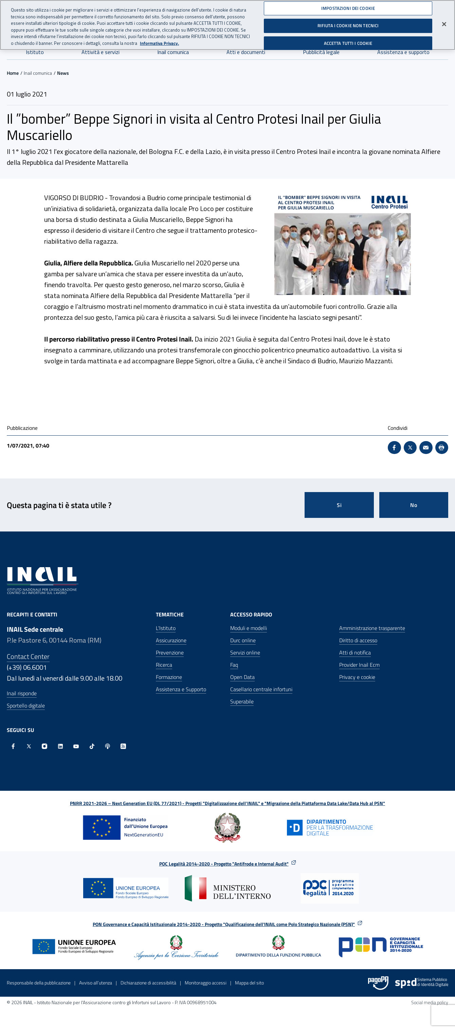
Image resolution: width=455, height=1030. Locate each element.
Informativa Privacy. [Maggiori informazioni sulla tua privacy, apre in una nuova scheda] (159, 40)
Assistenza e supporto (403, 52)
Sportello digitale (26, 705)
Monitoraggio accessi (205, 982)
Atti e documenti (245, 52)
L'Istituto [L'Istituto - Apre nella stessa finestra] (166, 628)
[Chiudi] (444, 21)
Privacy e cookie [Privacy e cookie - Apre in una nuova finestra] (357, 677)
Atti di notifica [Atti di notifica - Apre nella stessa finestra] (355, 652)
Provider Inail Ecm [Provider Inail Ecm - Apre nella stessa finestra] (359, 665)
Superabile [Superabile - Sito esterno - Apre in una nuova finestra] (242, 701)
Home (13, 72)
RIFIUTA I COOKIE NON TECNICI (348, 23)
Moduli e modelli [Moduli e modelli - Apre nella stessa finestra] (248, 628)
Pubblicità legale (321, 52)
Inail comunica (173, 52)
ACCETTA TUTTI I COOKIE (348, 40)
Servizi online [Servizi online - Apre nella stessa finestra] (245, 652)
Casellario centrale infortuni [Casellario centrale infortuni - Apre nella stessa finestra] (261, 689)
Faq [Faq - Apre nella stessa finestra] (234, 665)
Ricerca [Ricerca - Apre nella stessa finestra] (164, 665)
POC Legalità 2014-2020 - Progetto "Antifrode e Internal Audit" (224, 863)
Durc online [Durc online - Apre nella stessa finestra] (243, 640)
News (63, 72)
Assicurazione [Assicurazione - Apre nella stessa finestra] (171, 640)
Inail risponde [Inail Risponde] (22, 693)
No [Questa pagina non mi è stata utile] (413, 505)
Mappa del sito (249, 982)
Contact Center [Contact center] (28, 656)
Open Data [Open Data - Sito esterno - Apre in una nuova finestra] (242, 677)
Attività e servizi (100, 52)
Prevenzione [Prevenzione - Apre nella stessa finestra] (170, 652)
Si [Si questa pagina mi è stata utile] (339, 505)
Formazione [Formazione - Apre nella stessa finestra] (169, 677)
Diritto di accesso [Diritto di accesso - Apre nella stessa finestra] (358, 640)
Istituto (35, 52)
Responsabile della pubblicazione (39, 982)
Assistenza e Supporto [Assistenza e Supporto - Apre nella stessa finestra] (181, 689)
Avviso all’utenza (95, 982)
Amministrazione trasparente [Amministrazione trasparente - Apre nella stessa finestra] (372, 628)
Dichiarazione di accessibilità (148, 982)
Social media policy (429, 1002)
